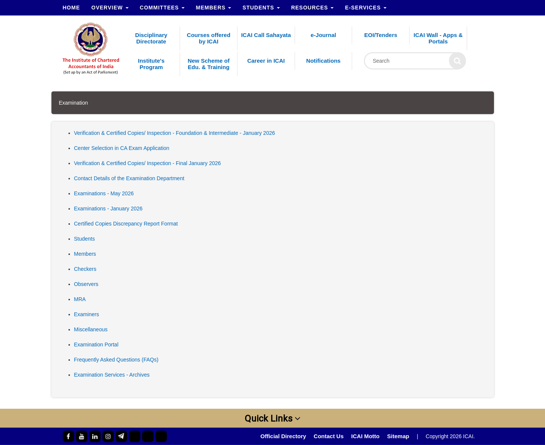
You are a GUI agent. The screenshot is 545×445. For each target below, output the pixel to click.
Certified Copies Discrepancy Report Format (126, 224)
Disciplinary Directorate (151, 38)
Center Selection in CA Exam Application (121, 148)
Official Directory (283, 436)
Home (71, 8)
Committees (162, 8)
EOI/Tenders (380, 35)
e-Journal (323, 35)
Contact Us (328, 436)
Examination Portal (96, 344)
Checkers (85, 269)
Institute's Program (151, 63)
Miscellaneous (91, 329)
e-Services (365, 8)
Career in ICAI (266, 60)
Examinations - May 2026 (104, 193)
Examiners (86, 314)
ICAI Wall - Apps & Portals (438, 38)
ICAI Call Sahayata (266, 35)
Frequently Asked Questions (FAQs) (116, 360)
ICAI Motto (365, 436)
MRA (80, 299)
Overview (110, 8)
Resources (312, 8)
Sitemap (398, 436)
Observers (86, 284)
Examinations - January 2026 (108, 209)
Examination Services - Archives (112, 375)
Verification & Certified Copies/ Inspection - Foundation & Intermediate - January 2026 (174, 133)
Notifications (323, 60)
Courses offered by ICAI (208, 38)
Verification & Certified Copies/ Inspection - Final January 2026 (147, 163)
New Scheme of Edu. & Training (209, 63)
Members (213, 8)
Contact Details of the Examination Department (129, 178)
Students (260, 8)
